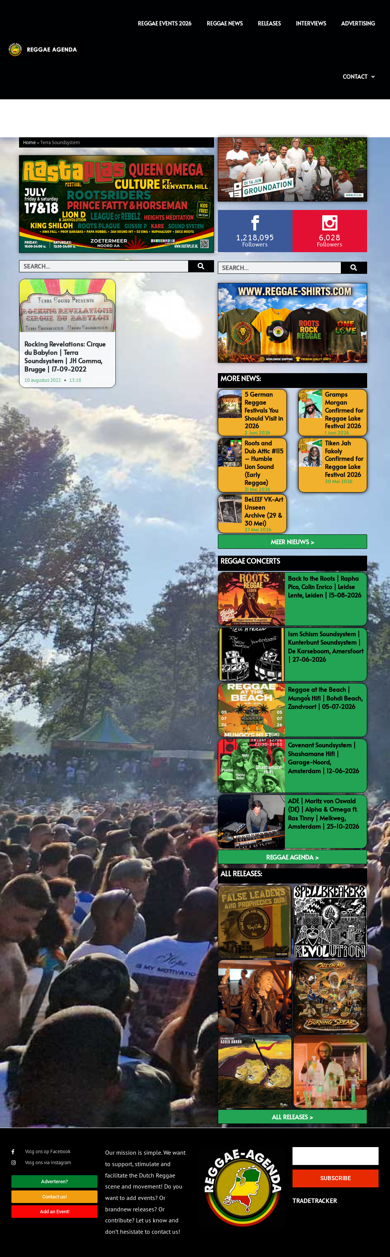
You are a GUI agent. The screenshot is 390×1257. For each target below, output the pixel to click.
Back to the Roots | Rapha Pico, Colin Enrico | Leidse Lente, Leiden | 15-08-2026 (324, 586)
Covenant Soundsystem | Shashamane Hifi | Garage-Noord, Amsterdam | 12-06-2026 (323, 757)
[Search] (201, 266)
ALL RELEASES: (241, 873)
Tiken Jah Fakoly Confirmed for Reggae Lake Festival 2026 (344, 458)
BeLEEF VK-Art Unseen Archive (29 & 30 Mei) (264, 511)
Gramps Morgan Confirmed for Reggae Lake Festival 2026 (344, 410)
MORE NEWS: (241, 378)
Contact (359, 76)
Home (29, 143)
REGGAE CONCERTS (250, 561)
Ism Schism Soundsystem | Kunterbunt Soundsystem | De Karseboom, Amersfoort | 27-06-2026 (325, 646)
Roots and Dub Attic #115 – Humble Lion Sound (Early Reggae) (264, 462)
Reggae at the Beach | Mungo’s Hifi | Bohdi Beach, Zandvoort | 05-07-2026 (325, 697)
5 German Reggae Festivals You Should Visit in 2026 (264, 410)
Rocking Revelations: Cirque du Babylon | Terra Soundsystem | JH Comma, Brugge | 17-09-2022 (64, 356)
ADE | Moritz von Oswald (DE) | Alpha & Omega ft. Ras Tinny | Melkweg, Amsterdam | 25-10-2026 (323, 813)
